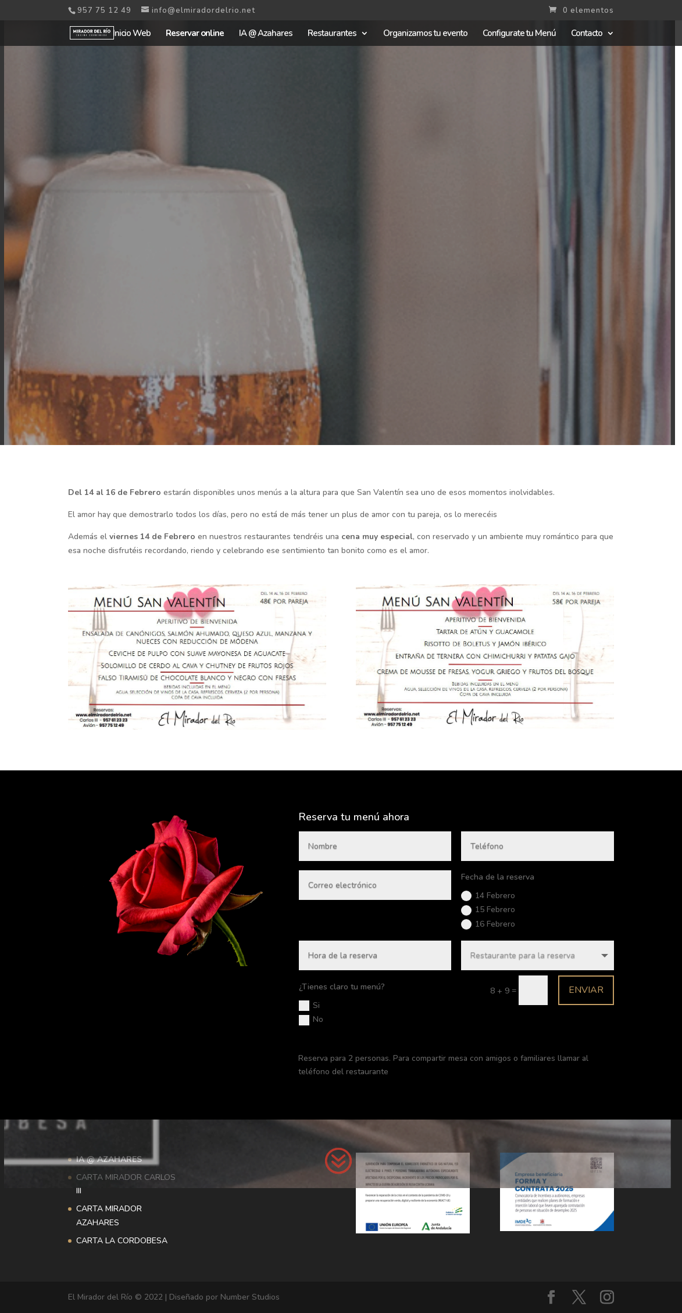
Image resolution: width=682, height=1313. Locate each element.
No (324, 987)
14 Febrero (424, 917)
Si (322, 979)
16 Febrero (424, 933)
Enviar (479, 970)
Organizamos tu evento (425, 34)
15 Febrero (424, 925)
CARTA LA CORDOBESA (121, 1240)
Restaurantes (332, 34)
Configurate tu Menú (519, 34)
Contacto (586, 34)
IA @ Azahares (265, 34)
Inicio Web (132, 34)
